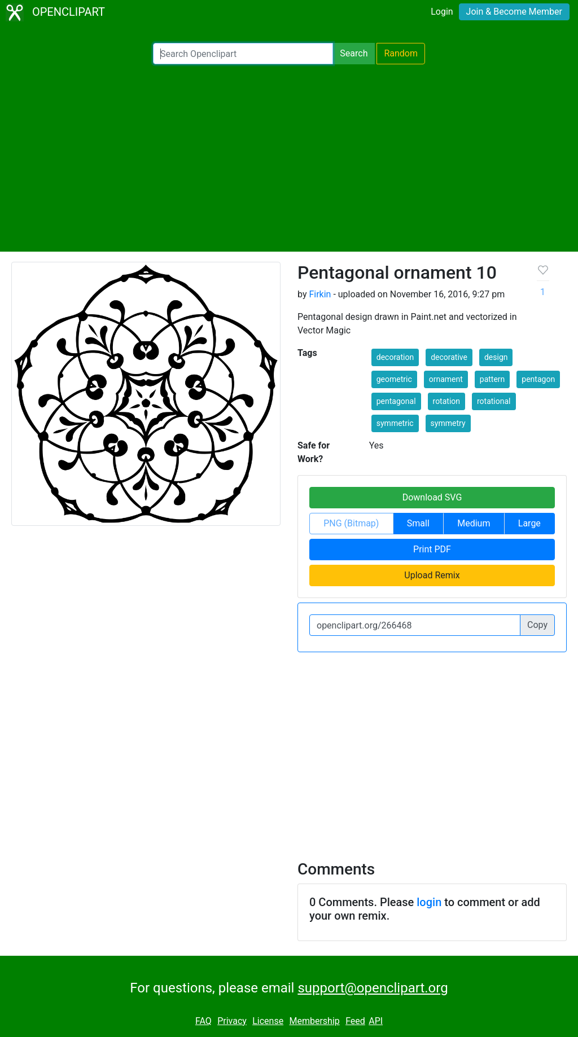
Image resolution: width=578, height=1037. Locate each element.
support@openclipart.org (372, 988)
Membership (314, 1021)
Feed (355, 1021)
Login (442, 11)
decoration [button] (395, 357)
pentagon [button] (538, 379)
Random (401, 53)
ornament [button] (446, 379)
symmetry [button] (448, 423)
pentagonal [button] (396, 401)
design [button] (496, 357)
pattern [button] (492, 379)
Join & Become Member (514, 11)
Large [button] (529, 523)
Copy (537, 624)
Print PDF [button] (432, 549)
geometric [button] (394, 379)
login (429, 902)
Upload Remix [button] (431, 575)
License (267, 1021)
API (376, 1021)
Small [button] (418, 523)
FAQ (203, 1021)
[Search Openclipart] (243, 53)
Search (353, 53)
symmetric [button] (395, 423)
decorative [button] (449, 357)
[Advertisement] (289, 158)
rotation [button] (447, 401)
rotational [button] (494, 401)
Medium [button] (473, 523)
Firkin (320, 294)
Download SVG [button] (432, 497)
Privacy (232, 1021)
